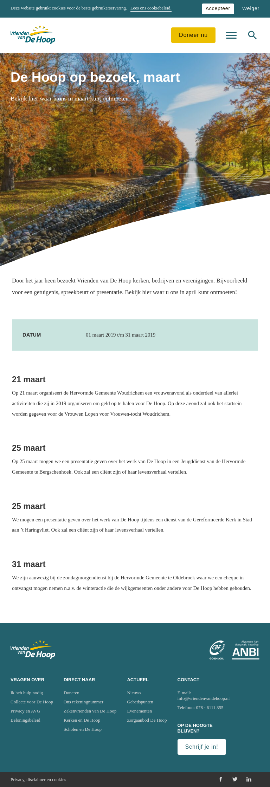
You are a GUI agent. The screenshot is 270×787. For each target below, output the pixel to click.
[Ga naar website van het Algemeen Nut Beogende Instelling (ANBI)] (245, 649)
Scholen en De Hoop (83, 729)
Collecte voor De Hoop (32, 701)
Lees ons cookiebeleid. (151, 8)
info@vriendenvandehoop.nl (204, 698)
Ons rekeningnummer (83, 701)
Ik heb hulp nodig (27, 692)
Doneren (71, 692)
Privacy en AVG (25, 711)
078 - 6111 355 (210, 707)
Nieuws (134, 692)
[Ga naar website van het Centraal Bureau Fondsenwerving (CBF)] (217, 649)
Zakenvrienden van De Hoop (90, 711)
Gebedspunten (140, 701)
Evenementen (139, 711)
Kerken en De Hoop (82, 720)
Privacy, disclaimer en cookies (38, 779)
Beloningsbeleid (25, 720)
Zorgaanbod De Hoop (147, 720)
